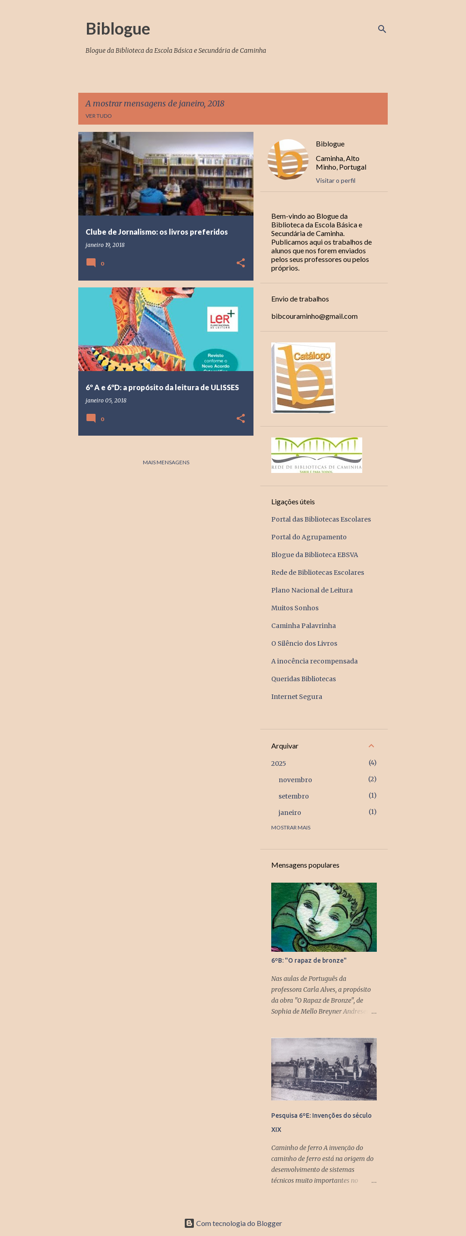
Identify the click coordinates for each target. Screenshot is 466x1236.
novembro (295, 780)
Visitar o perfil (335, 180)
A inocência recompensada (314, 661)
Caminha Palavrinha (303, 626)
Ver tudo (99, 115)
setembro (294, 796)
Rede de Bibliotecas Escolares (317, 572)
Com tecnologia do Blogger (233, 1223)
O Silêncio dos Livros (304, 643)
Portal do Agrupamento (309, 537)
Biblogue (118, 28)
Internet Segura (296, 697)
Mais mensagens (166, 462)
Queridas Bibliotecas (303, 679)
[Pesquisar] (382, 29)
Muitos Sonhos (295, 608)
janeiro (290, 813)
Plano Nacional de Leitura (312, 590)
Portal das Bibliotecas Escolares (321, 519)
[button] (240, 263)
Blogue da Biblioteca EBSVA (314, 555)
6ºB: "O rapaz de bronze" (309, 960)
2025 (278, 763)
